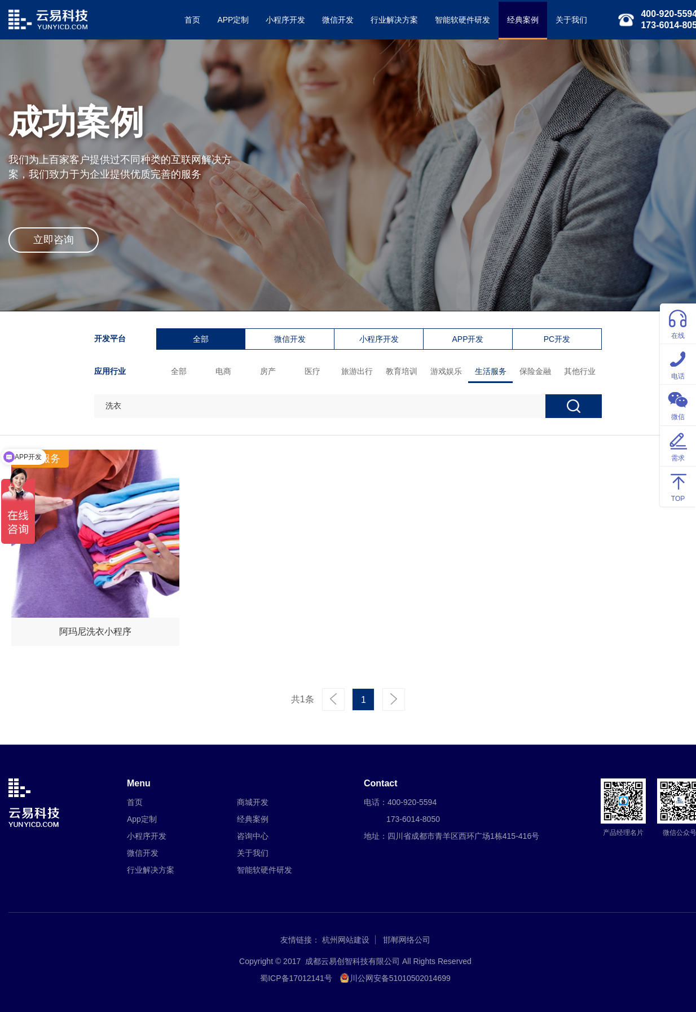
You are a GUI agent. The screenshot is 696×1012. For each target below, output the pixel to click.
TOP (678, 486)
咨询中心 (252, 836)
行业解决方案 (394, 19)
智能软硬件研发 (462, 19)
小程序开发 (285, 19)
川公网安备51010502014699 (400, 978)
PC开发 (557, 339)
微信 (678, 404)
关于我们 (571, 19)
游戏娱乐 (446, 371)
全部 (201, 339)
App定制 (142, 819)
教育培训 (401, 371)
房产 (268, 371)
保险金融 (535, 371)
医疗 (312, 371)
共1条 (302, 699)
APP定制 (233, 19)
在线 (678, 323)
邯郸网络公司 (406, 939)
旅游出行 (357, 371)
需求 (678, 445)
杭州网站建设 (345, 939)
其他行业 (580, 371)
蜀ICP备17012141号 (296, 978)
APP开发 (467, 339)
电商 (223, 371)
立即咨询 (53, 239)
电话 (678, 363)
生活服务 (490, 371)
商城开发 (252, 802)
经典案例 (523, 19)
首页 (192, 19)
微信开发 (338, 19)
